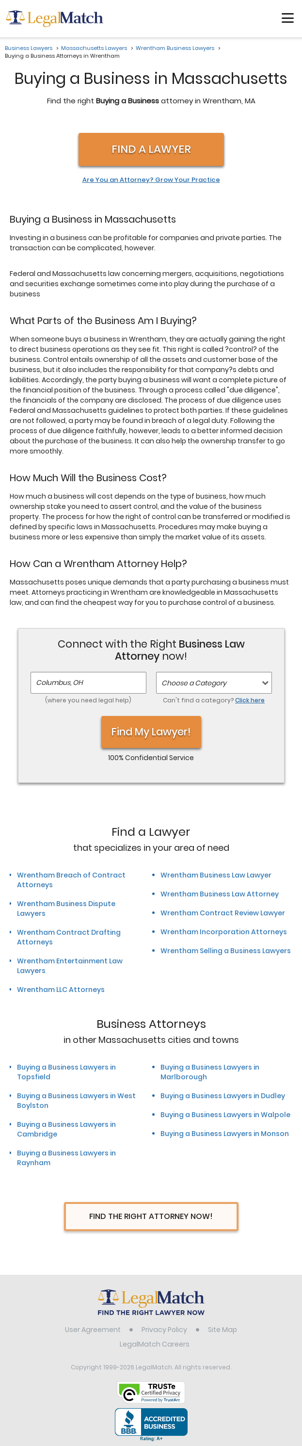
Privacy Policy (164, 1329)
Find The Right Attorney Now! (151, 1216)
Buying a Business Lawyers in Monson (224, 1133)
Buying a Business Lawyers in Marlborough (209, 1072)
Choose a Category (193, 683)
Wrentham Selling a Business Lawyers (225, 951)
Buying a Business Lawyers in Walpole (225, 1115)
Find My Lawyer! (151, 732)
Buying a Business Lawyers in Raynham (66, 1158)
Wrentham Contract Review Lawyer (222, 913)
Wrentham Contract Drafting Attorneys (69, 937)
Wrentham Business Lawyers (175, 48)
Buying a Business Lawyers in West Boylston (76, 1100)
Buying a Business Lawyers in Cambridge (66, 1129)
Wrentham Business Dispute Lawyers (66, 908)
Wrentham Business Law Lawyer (215, 875)
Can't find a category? (214, 700)
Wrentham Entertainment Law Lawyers (70, 965)
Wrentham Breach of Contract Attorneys (71, 880)
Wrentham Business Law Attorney (219, 894)
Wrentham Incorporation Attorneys (223, 932)
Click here (250, 700)
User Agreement (93, 1329)
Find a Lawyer (151, 149)
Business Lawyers (28, 48)
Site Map (222, 1329)
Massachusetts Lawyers (94, 48)
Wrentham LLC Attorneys (61, 989)
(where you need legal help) (88, 700)
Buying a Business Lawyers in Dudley (222, 1096)
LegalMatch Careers (155, 1344)
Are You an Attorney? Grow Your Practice (151, 180)
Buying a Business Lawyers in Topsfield (66, 1072)
